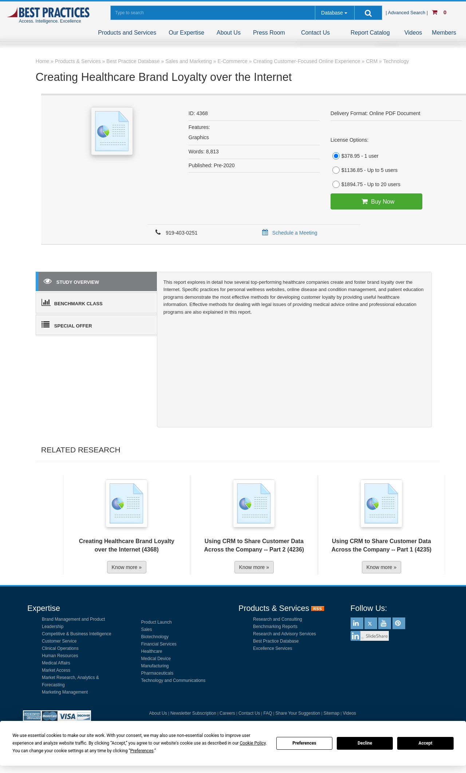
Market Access (56, 670)
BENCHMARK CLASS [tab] (72, 302)
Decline (365, 743)
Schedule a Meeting (288, 233)
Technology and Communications (173, 680)
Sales (146, 629)
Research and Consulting (277, 619)
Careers (227, 713)
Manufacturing (155, 665)
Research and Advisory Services (284, 633)
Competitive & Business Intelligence (76, 633)
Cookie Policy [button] (253, 743)
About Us (229, 33)
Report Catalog (370, 33)
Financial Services (159, 644)
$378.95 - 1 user (355, 156)
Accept (426, 743)
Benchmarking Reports (275, 626)
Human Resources (60, 655)
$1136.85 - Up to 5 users (364, 170)
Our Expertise (186, 33)
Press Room (269, 33)
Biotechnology (155, 636)
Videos (413, 33)
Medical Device (156, 658)
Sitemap (331, 713)
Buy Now (376, 201)
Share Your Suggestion (298, 713)
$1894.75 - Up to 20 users (365, 184)
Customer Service (59, 641)
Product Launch (156, 622)
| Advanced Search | (407, 12)
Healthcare (151, 651)
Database (332, 13)
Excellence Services (272, 648)
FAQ (267, 713)
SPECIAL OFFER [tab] (67, 325)
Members (444, 33)
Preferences (304, 743)
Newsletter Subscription (193, 713)
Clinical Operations (60, 648)
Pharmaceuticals (157, 673)
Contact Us (315, 33)
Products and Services (127, 33)
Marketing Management (65, 692)
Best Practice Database (276, 641)
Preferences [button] (142, 750)
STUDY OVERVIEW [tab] (71, 281)
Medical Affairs (56, 663)
